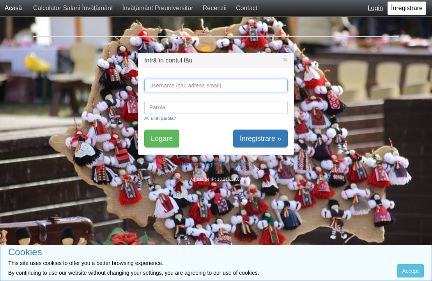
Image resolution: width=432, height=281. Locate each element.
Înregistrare (407, 8)
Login (375, 8)
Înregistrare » (260, 138)
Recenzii (215, 8)
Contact (246, 8)
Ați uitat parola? (160, 118)
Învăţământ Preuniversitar (157, 8)
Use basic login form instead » (216, 164)
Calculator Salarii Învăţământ (73, 8)
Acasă (13, 8)
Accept (410, 271)
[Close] (285, 59)
